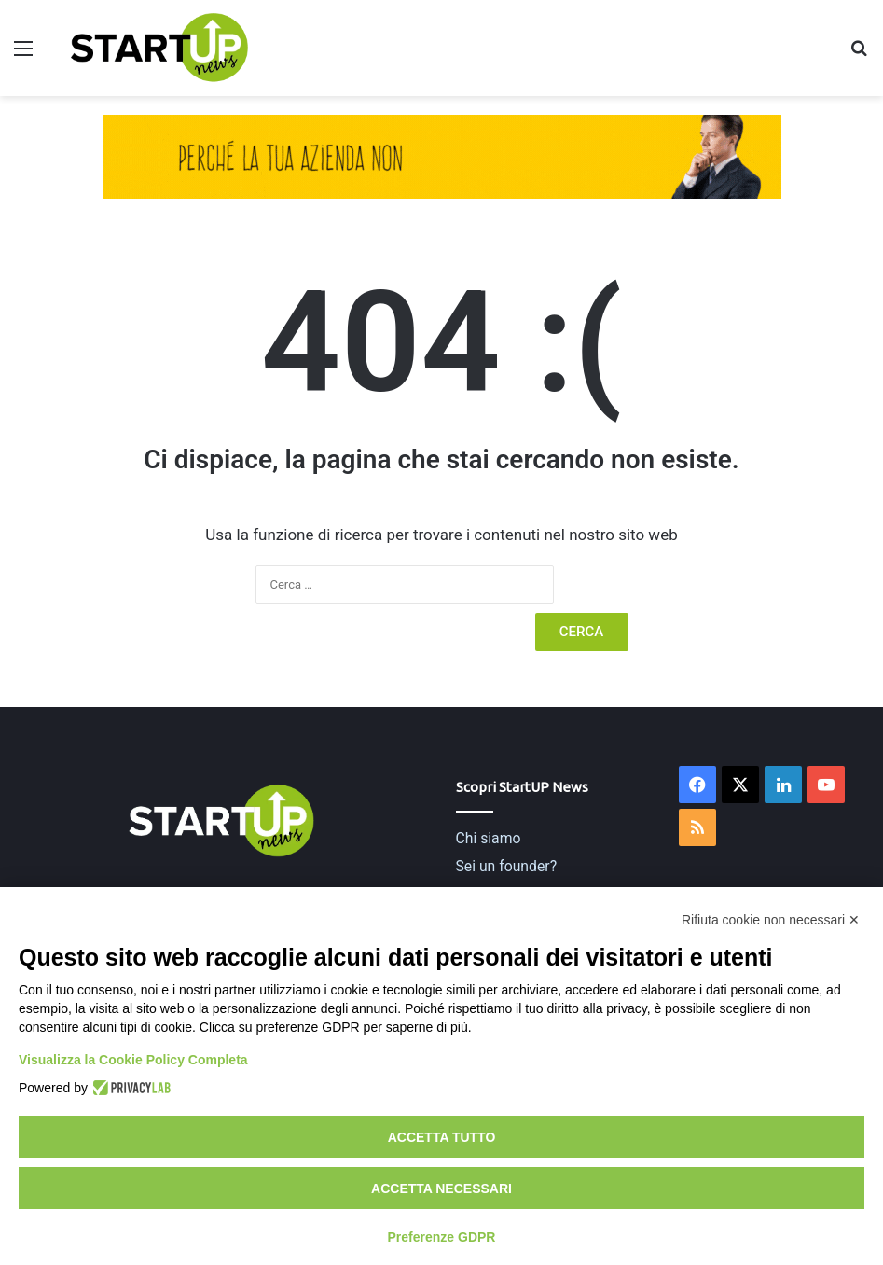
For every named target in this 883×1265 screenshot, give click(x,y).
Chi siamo (488, 838)
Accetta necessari (441, 1188)
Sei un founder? (507, 866)
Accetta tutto (442, 1137)
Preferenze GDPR (442, 1237)
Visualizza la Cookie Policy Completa (133, 1059)
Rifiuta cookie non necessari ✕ (771, 919)
